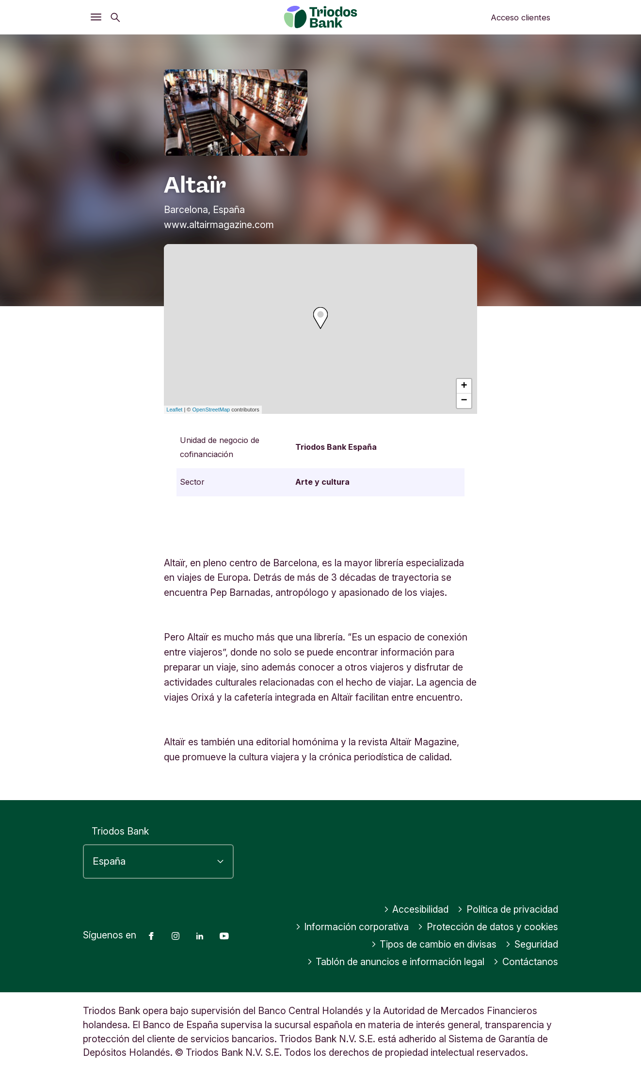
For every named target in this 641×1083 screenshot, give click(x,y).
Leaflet (174, 409)
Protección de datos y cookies (487, 927)
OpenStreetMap (211, 409)
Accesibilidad (416, 909)
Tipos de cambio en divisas (434, 944)
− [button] (464, 401)
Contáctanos (525, 962)
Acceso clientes (520, 17)
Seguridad (531, 944)
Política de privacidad (507, 909)
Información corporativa (352, 927)
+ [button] (464, 386)
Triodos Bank (120, 831)
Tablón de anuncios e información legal (396, 962)
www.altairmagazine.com (219, 224)
